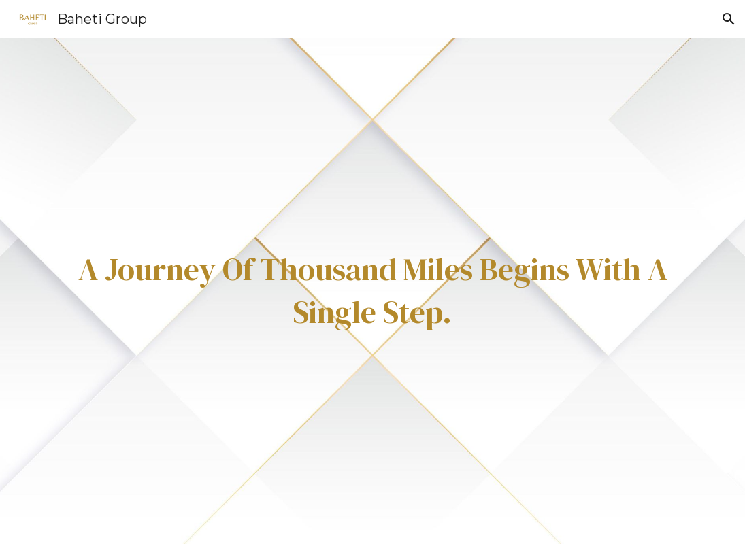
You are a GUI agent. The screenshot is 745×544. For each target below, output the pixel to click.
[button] (728, 19)
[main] (372, 291)
